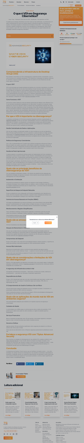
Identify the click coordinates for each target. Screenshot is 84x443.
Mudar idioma (48, 222)
